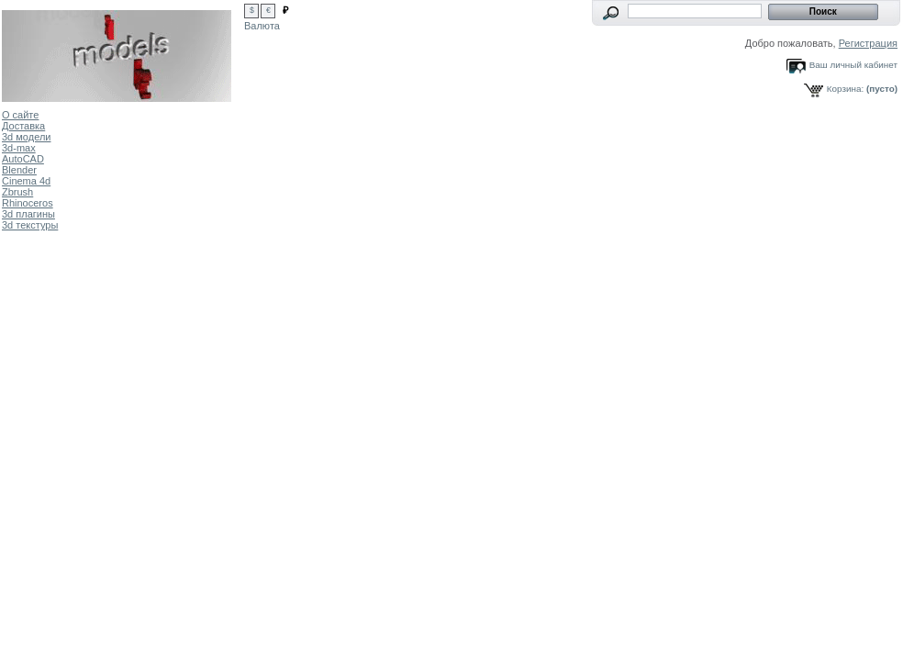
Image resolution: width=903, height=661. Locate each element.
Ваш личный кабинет (853, 65)
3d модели (26, 136)
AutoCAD (23, 158)
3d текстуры (30, 224)
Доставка (23, 125)
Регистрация (868, 43)
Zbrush (17, 191)
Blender (19, 169)
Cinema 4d (26, 180)
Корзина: (845, 89)
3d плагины (28, 213)
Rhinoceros (27, 202)
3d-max (19, 147)
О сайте (20, 114)
